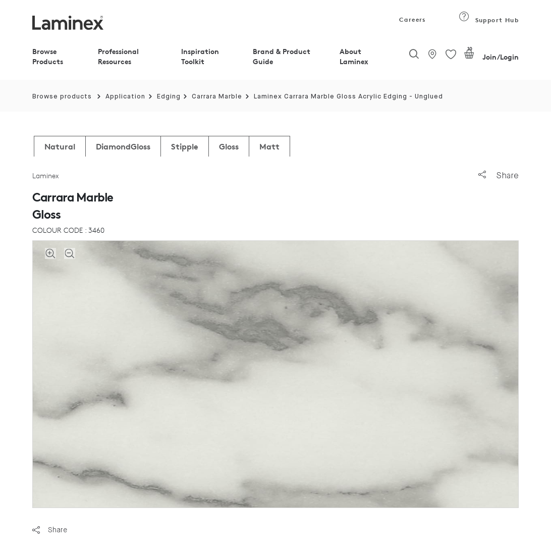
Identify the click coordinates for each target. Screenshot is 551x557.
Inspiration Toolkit (200, 56)
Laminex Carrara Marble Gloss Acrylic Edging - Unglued (348, 96)
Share (498, 175)
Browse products (62, 96)
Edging (169, 96)
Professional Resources (118, 56)
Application (125, 96)
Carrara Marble (217, 96)
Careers (411, 19)
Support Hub (489, 20)
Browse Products (47, 56)
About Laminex (354, 56)
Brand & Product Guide (281, 56)
